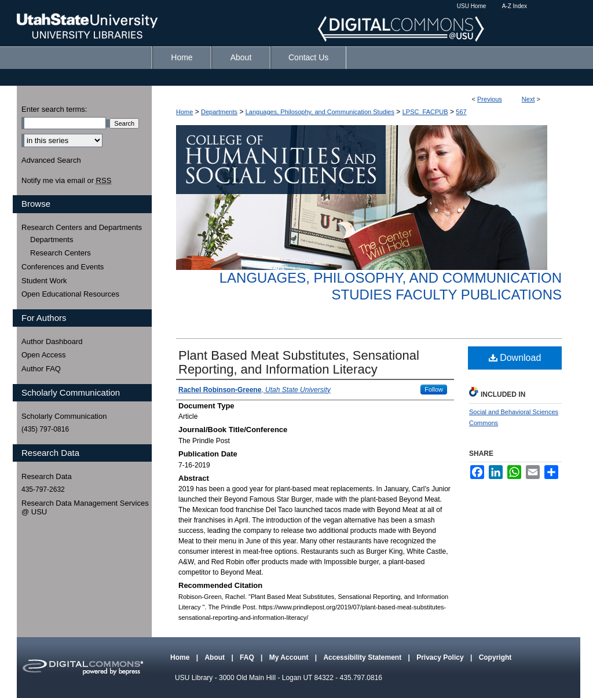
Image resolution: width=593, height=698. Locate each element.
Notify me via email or (66, 180)
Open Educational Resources (70, 294)
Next (528, 99)
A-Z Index (514, 6)
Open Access (43, 354)
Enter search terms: (54, 109)
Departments (219, 111)
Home (184, 111)
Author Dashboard (52, 341)
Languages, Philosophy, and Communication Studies (320, 111)
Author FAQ (41, 368)
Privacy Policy (441, 657)
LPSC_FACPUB (425, 111)
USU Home (471, 6)
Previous (489, 99)
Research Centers (60, 252)
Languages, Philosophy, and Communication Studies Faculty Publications (390, 286)
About (215, 657)
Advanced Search (51, 160)
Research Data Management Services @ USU (85, 508)
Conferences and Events (62, 266)
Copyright (495, 657)
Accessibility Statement (363, 657)
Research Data (46, 476)
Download (515, 358)
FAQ (248, 657)
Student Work (44, 280)
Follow (433, 389)
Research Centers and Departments (81, 227)
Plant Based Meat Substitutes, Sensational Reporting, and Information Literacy (298, 362)
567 (461, 111)
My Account (289, 657)
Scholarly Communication (64, 416)
